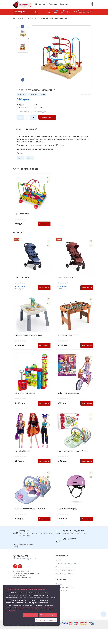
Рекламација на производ (65, 587)
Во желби (23, 112)
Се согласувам (30, 615)
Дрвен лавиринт (22, 214)
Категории (20, 12)
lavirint (30, 158)
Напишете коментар (37, 94)
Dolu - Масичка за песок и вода (28, 335)
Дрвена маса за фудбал (67, 335)
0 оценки (21, 94)
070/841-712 (22, 556)
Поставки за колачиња (46, 620)
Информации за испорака (66, 563)
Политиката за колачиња (26, 608)
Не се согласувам (48, 615)
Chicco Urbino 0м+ (23, 278)
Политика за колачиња (64, 567)
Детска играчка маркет (25, 393)
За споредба (38, 112)
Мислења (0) (31, 129)
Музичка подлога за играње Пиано (73, 451)
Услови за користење (64, 574)
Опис (18, 129)
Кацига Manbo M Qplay (67, 509)
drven (20, 158)
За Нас (58, 560)
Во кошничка (47, 117)
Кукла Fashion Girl (22, 451)
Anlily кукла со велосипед (68, 393)
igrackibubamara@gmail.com (24, 559)
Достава (53, 4)
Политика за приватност (65, 570)
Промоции (40, 4)
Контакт (64, 4)
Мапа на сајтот (61, 591)
